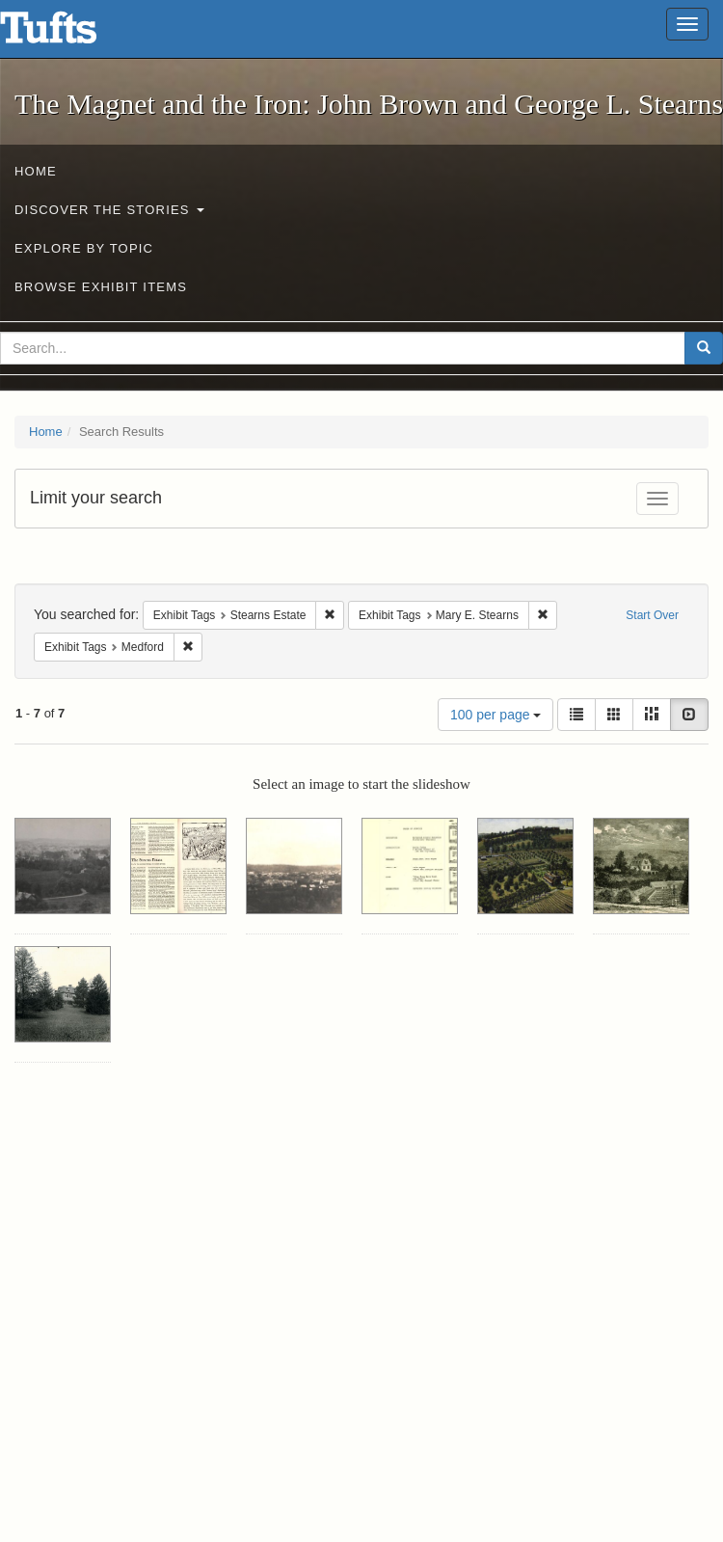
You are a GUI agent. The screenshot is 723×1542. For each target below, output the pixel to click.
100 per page (495, 714)
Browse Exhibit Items (100, 287)
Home (35, 171)
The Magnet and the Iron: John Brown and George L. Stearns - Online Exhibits (72, 34)
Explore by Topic (83, 248)
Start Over (652, 615)
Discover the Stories (109, 210)
